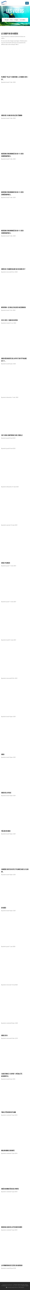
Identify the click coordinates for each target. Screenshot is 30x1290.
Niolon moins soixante (8, 1150)
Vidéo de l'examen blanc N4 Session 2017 (13, 269)
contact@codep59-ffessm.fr (12, 1287)
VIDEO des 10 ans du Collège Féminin (11, 115)
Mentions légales (25, 1285)
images (16, 19)
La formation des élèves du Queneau (11, 1265)
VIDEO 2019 (4, 1035)
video (2, 754)
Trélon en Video (5, 831)
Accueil (6, 19)
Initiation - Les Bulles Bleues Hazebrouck (13, 307)
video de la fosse (6, 793)
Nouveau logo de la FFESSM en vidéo (11, 1227)
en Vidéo (3, 908)
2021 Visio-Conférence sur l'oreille (12, 435)
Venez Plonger (5, 563)
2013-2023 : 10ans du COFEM (9, 320)
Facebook (21, 1287)
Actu (11, 19)
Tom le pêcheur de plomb (8, 1112)
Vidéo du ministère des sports (10, 1189)
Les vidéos (22, 19)
